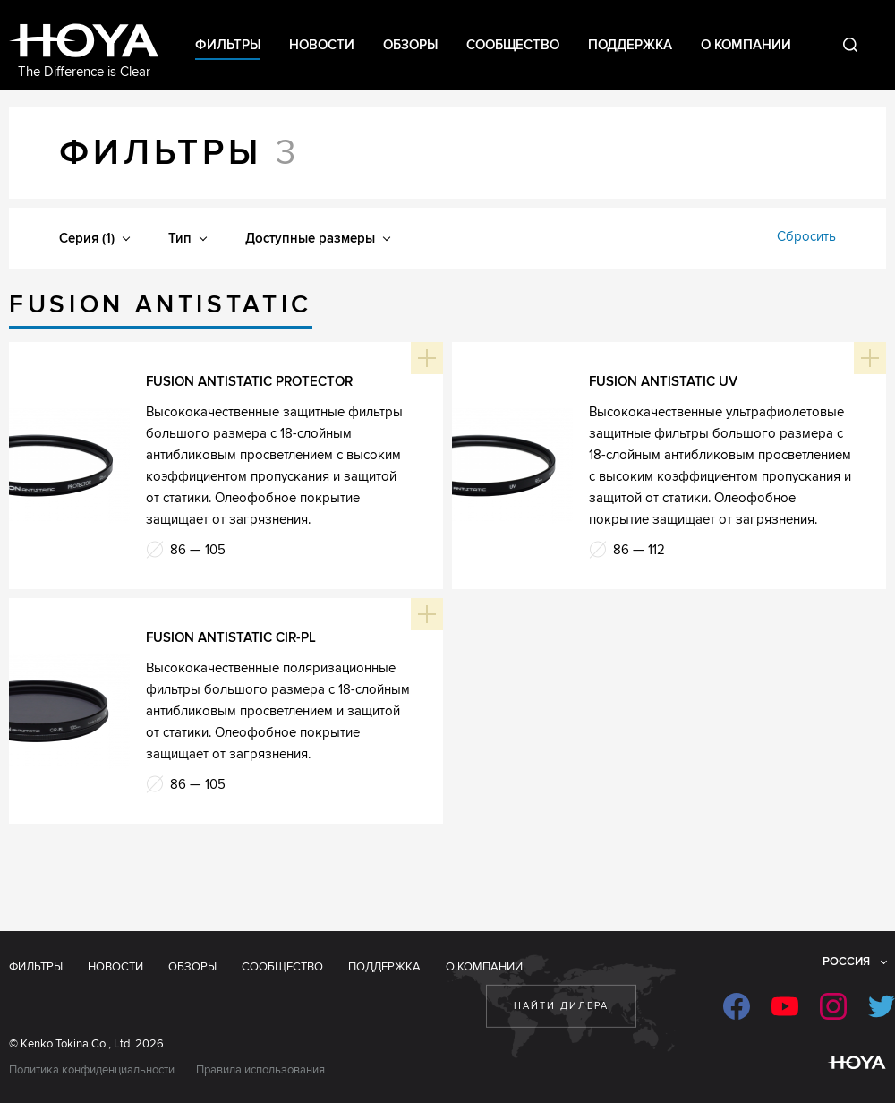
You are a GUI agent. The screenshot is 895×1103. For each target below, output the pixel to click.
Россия (846, 961)
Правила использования (260, 1070)
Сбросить (806, 236)
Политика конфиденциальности (92, 1070)
